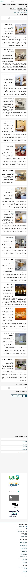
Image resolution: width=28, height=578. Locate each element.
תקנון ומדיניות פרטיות (22, 566)
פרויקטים (24, 439)
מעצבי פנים (24, 560)
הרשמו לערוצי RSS (22, 531)
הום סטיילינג (24, 551)
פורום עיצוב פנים (23, 550)
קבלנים (25, 563)
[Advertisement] (14, 406)
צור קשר (25, 571)
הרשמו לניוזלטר (23, 526)
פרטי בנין (24, 449)
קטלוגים (25, 444)
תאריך (18, 12)
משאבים (25, 543)
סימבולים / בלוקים (23, 452)
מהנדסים (25, 562)
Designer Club (24, 536)
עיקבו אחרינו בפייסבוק (22, 529)
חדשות (25, 447)
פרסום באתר (24, 569)
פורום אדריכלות (23, 548)
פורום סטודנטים (23, 553)
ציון (15, 12)
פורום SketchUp (23, 556)
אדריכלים (25, 559)
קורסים (25, 534)
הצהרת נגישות (24, 573)
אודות (25, 568)
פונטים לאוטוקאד (23, 545)
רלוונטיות (22, 12)
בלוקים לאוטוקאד (23, 542)
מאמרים (25, 441)
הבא (13, 395)
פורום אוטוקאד (24, 554)
